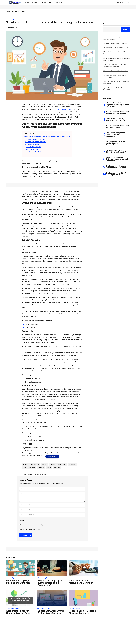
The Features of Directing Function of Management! (116, 167)
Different (53, 464)
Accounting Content (18, 12)
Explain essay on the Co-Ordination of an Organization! (115, 143)
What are (57, 468)
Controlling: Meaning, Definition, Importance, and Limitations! (117, 159)
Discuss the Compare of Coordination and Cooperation (115, 134)
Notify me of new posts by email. (30, 529)
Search (106, 24)
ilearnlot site (62, 464)
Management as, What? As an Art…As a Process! (117, 126)
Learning (32, 468)
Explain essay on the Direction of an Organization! (117, 151)
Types (49, 468)
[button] (7, 3)
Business (44, 464)
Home (8, 12)
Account (25, 464)
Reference (41, 468)
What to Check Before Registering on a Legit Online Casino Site (117, 104)
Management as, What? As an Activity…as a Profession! (117, 112)
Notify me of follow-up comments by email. (34, 525)
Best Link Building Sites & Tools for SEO (115, 43)
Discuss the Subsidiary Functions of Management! (116, 119)
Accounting (35, 464)
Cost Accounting (75, 608)
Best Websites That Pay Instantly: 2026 (116, 48)
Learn (24, 468)
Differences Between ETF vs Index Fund (115, 71)
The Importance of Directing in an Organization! (117, 174)
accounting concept (65, 109)
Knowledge (72, 464)
